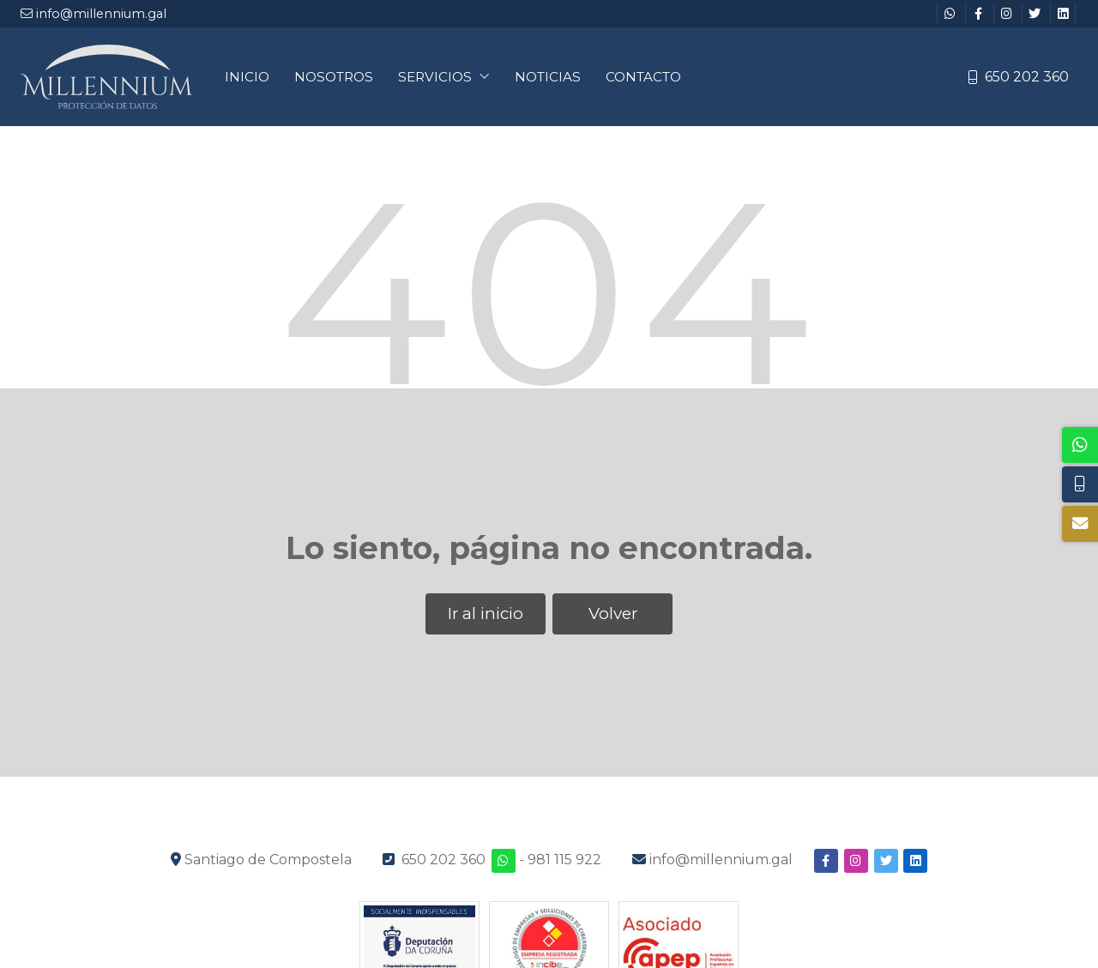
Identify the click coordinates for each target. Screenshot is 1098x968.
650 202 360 (443, 859)
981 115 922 (564, 859)
